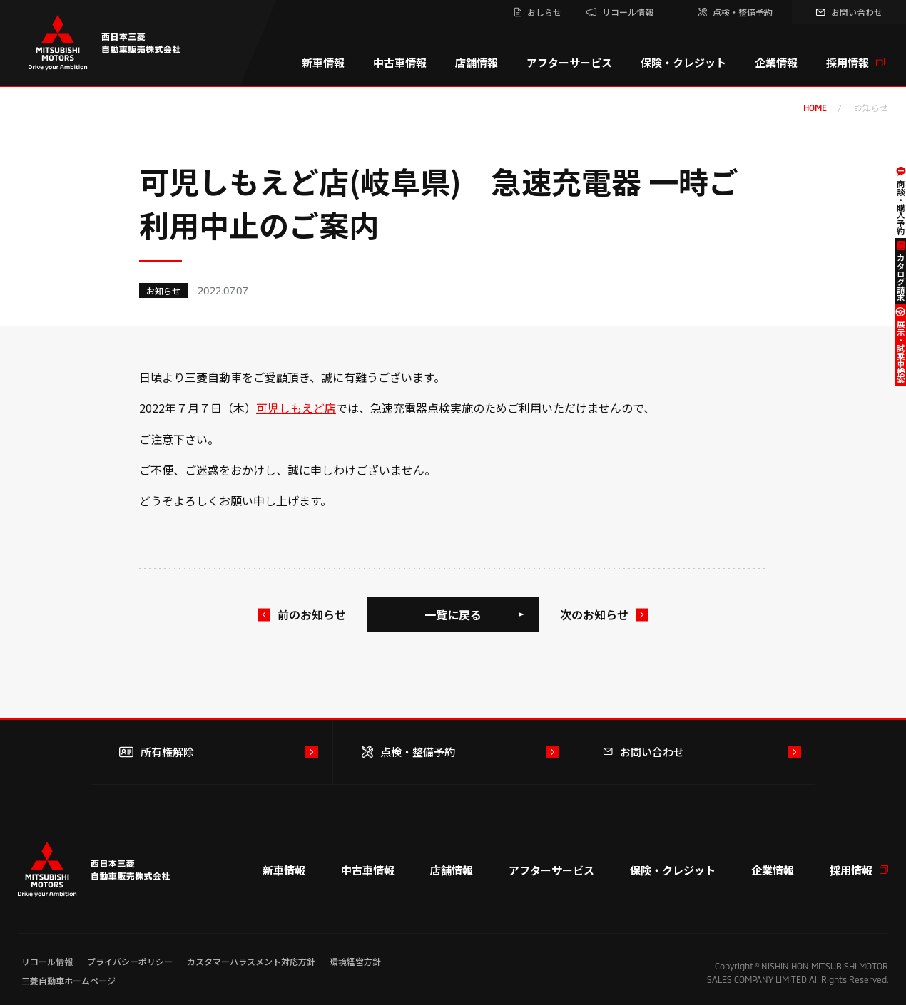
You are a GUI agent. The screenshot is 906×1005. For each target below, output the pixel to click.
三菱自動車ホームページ (68, 980)
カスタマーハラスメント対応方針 (251, 961)
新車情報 (323, 62)
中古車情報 (400, 62)
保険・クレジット (683, 62)
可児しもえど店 (296, 407)
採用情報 (855, 62)
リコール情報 (47, 961)
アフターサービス (569, 62)
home (815, 108)
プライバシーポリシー (130, 961)
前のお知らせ (312, 614)
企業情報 (776, 62)
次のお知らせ (594, 614)
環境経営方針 (355, 961)
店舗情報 (476, 62)
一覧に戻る (453, 614)
